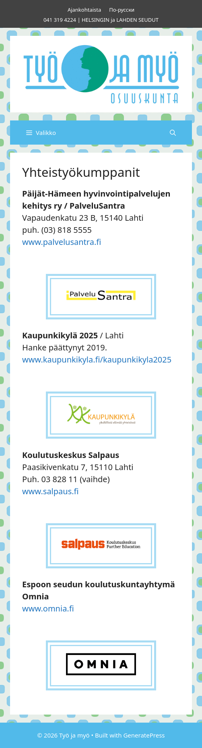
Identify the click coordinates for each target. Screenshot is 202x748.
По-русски (121, 9)
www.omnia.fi (48, 608)
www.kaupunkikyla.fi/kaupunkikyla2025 (96, 359)
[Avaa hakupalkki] (173, 132)
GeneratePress (144, 735)
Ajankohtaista (84, 9)
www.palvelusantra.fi (61, 241)
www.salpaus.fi (50, 491)
